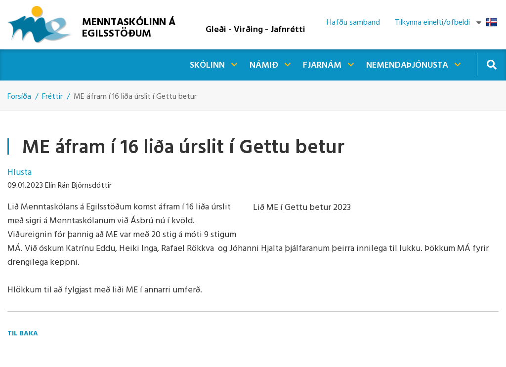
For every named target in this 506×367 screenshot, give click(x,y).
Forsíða (19, 96)
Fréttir (52, 96)
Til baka (22, 333)
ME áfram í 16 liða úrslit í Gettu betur (135, 96)
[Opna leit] (491, 64)
